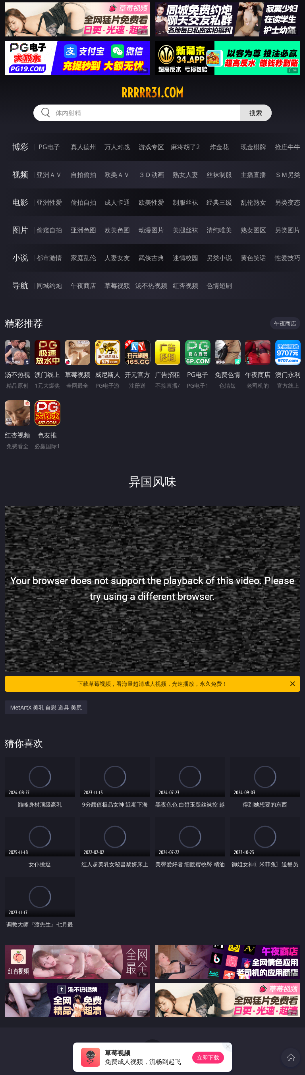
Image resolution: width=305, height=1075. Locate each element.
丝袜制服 (219, 174)
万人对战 (117, 147)
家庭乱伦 (83, 257)
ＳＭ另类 (287, 174)
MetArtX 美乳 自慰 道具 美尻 (46, 707)
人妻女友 (117, 257)
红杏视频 (185, 285)
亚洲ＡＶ (49, 174)
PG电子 (49, 147)
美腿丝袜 (185, 230)
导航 (20, 285)
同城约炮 (49, 285)
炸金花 (219, 147)
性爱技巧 (287, 257)
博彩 (20, 146)
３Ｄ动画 (151, 174)
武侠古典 (151, 257)
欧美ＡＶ (117, 174)
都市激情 (49, 257)
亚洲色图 (83, 230)
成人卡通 (117, 202)
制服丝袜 (185, 202)
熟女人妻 (185, 174)
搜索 (255, 112)
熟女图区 (253, 230)
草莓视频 (117, 285)
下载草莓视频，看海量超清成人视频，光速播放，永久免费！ (186, 684)
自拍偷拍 (83, 174)
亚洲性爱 (49, 202)
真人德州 (83, 147)
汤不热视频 (151, 285)
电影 (20, 202)
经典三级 (219, 202)
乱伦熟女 (253, 202)
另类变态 (287, 202)
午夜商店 (83, 285)
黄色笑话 (253, 257)
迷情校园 (185, 257)
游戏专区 (151, 147)
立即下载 (208, 1057)
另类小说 (219, 257)
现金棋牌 (253, 147)
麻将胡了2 (185, 147)
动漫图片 (151, 230)
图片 (20, 230)
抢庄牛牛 (287, 147)
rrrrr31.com (152, 93)
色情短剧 (219, 285)
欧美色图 (117, 230)
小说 (20, 257)
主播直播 (253, 174)
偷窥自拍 (49, 230)
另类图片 (287, 230)
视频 (20, 174)
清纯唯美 (219, 230)
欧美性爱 (151, 202)
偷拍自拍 (83, 202)
